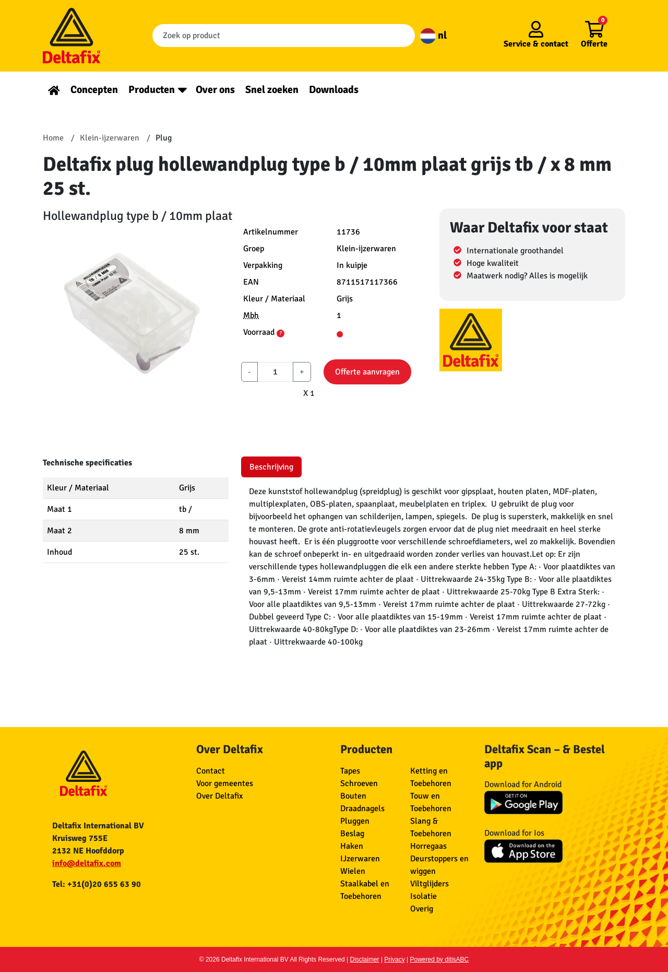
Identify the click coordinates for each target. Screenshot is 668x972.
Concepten (94, 89)
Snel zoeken (272, 89)
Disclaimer (364, 959)
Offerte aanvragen (367, 372)
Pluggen (354, 821)
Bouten (353, 796)
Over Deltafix (219, 796)
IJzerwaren (360, 858)
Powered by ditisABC (439, 959)
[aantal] (275, 372)
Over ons (215, 89)
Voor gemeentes (224, 783)
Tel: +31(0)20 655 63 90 (96, 884)
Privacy (394, 959)
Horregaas (428, 846)
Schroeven (359, 783)
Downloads (334, 89)
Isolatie (423, 896)
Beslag (352, 833)
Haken (351, 846)
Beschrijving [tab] (271, 467)
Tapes (350, 771)
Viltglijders (429, 884)
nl (433, 35)
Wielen (352, 871)
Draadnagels (362, 808)
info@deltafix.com (86, 863)
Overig (421, 909)
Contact (210, 771)
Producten (151, 89)
